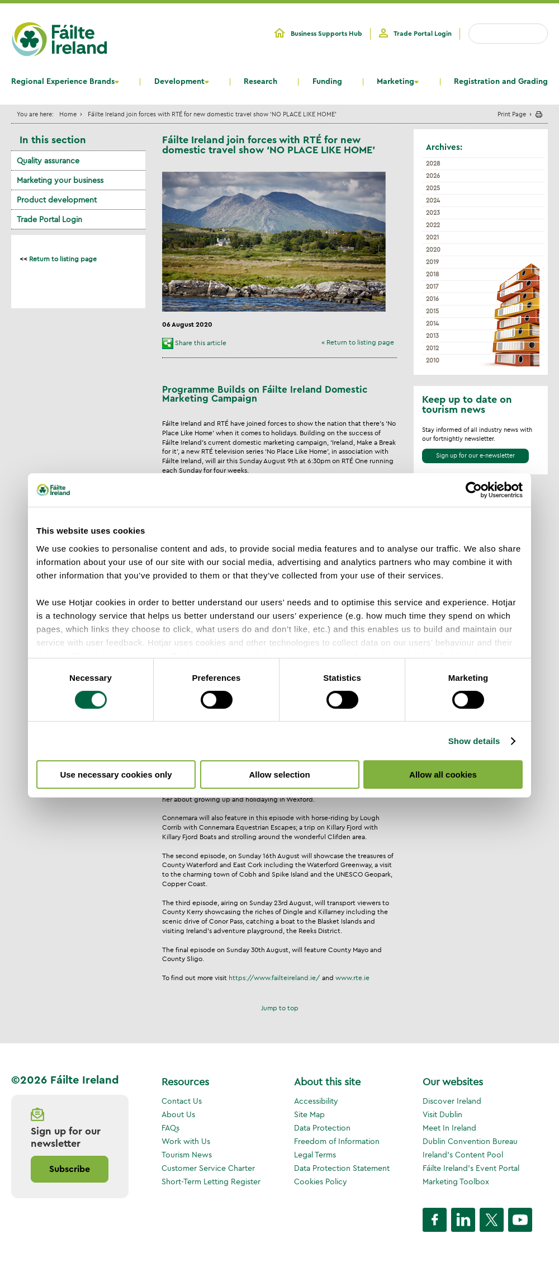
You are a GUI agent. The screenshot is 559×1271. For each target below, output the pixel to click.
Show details (474, 741)
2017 (432, 286)
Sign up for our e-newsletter (475, 455)
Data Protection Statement (342, 1168)
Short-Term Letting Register (211, 1181)
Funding (327, 82)
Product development (57, 200)
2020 (433, 249)
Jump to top (280, 1008)
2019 (432, 262)
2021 (432, 237)
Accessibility (316, 1101)
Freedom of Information (337, 1141)
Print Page (512, 113)
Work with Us (186, 1141)
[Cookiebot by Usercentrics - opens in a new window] (474, 490)
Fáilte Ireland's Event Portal (471, 1168)
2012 (432, 348)
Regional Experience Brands (63, 82)
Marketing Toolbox (456, 1181)
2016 (432, 299)
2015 (432, 311)
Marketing (395, 82)
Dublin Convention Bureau (470, 1141)
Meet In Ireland (449, 1128)
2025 (433, 188)
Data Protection (322, 1128)
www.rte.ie (352, 977)
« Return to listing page (357, 342)
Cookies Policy (320, 1181)
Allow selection (279, 774)
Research (260, 82)
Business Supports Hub (326, 33)
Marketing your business (60, 180)
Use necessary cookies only (116, 774)
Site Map (309, 1114)
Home (68, 113)
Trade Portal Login (423, 33)
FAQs (170, 1128)
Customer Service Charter (208, 1168)
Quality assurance (48, 161)
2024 (433, 200)
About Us (178, 1114)
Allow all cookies (443, 774)
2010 (432, 360)
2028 (433, 163)
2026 (433, 176)
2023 (433, 212)
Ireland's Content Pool (463, 1155)
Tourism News (187, 1155)
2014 (432, 323)
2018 (432, 274)
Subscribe (69, 1169)
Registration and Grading (501, 82)
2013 (432, 336)
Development (179, 82)
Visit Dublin (442, 1114)
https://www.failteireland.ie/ (274, 977)
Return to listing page (63, 259)
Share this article (200, 342)
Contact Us (182, 1101)
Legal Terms (315, 1155)
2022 (433, 225)
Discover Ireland (452, 1101)
